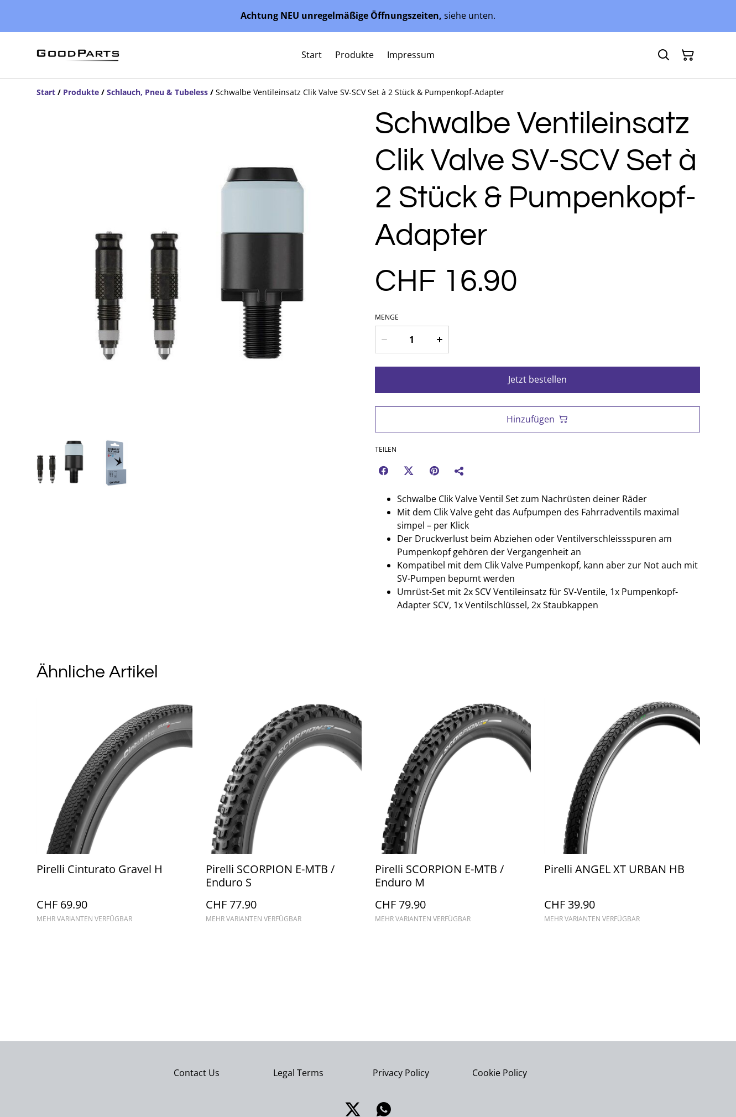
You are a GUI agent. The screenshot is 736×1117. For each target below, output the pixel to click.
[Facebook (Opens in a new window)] (383, 470)
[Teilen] (459, 470)
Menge (387, 317)
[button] (59, 463)
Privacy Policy (401, 1073)
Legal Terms (298, 1073)
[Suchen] (663, 55)
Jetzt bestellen (537, 379)
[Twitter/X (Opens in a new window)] (408, 470)
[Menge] (412, 339)
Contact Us (197, 1073)
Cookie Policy (499, 1073)
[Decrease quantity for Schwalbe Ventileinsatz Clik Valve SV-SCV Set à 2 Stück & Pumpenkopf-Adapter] (384, 339)
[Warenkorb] (688, 55)
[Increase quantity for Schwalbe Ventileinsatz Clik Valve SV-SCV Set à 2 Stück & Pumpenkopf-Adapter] (439, 339)
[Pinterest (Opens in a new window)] (434, 470)
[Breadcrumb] (368, 92)
